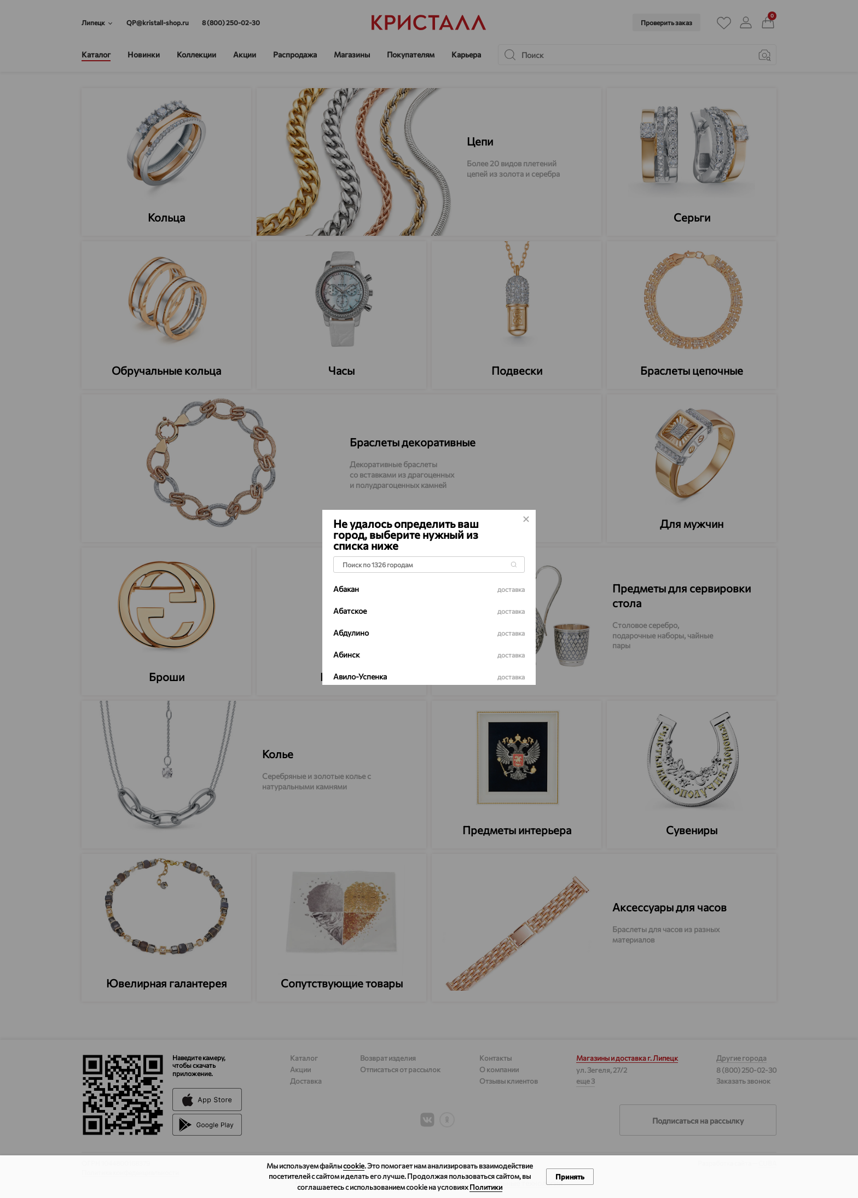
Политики (485, 1187)
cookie (353, 1165)
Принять (569, 1176)
